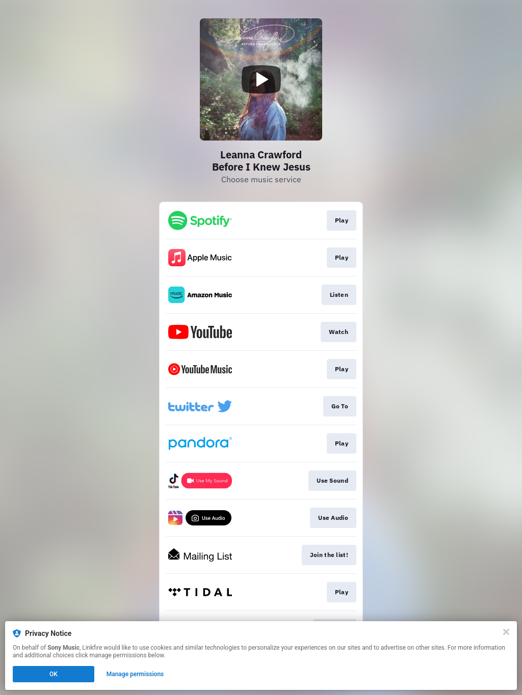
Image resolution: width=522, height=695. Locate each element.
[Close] (506, 632)
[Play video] (261, 79)
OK (53, 674)
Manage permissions (135, 674)
